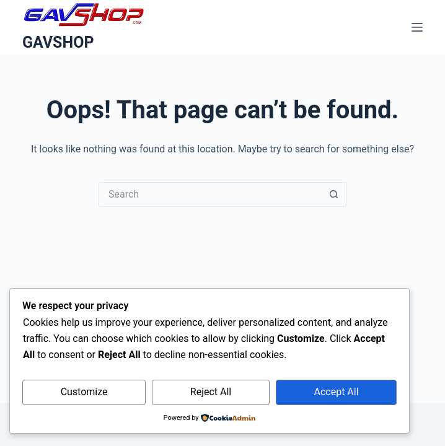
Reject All (210, 392)
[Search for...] (210, 194)
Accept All (336, 392)
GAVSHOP (58, 42)
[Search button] (334, 194)
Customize (84, 392)
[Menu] (417, 27)
